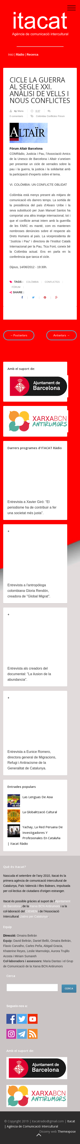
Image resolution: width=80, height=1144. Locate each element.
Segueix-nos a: (17, 1006)
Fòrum (61, 116)
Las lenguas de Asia (37, 797)
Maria (20, 111)
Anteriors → (61, 335)
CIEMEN (31, 911)
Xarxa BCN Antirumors (45, 906)
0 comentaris (16, 116)
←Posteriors (18, 335)
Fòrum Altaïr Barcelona (26, 148)
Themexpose (67, 1131)
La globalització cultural (39, 812)
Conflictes (52, 116)
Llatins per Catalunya (34, 916)
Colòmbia (41, 116)
